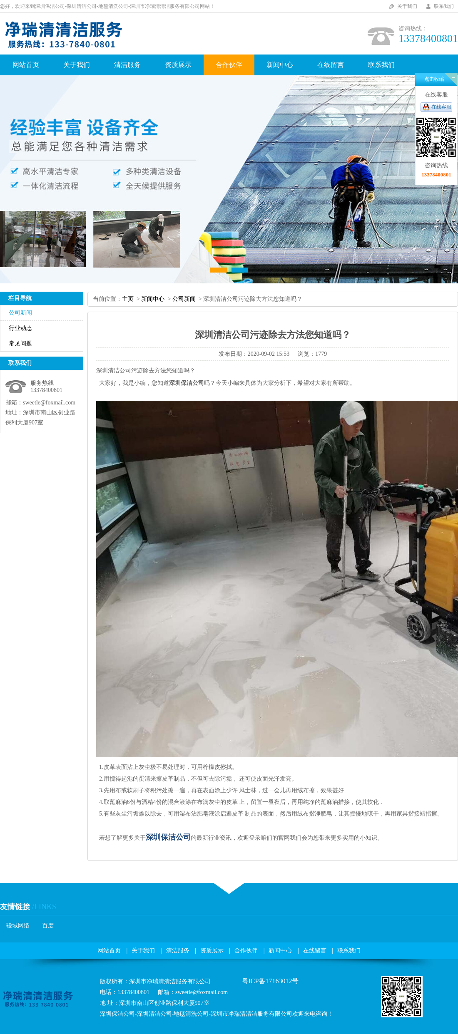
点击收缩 (434, 79)
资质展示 (178, 64)
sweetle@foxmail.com (49, 402)
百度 (48, 925)
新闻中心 (279, 64)
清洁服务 (127, 64)
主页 (128, 299)
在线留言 (330, 64)
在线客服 (441, 107)
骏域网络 (18, 925)
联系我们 (444, 6)
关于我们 (407, 6)
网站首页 (25, 64)
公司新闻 (20, 313)
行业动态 (20, 328)
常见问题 (20, 343)
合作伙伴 (229, 64)
